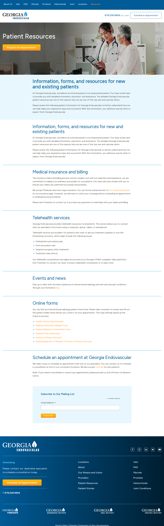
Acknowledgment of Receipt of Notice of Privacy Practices (64, 341)
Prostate (46, 4)
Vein (18, 4)
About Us (8, 4)
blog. (57, 288)
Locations (82, 4)
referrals (99, 367)
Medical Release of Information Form (53, 329)
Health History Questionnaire (49, 321)
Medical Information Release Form (52, 325)
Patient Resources (88, 483)
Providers (83, 477)
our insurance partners (119, 190)
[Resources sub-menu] (101, 4)
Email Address (48, 403)
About (81, 467)
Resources (95, 4)
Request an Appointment (21, 47)
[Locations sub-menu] (88, 4)
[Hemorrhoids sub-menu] (67, 4)
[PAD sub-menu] (29, 4)
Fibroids (35, 4)
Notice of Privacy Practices (49, 337)
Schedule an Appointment (146, 15)
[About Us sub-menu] (13, 4)
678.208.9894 (112, 15)
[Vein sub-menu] (21, 4)
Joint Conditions (142, 488)
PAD (26, 4)
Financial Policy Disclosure (48, 333)
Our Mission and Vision (90, 472)
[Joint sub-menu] (75, 4)
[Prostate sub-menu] (52, 4)
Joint (72, 4)
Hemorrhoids (60, 4)
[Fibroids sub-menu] (40, 4)
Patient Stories (86, 488)
